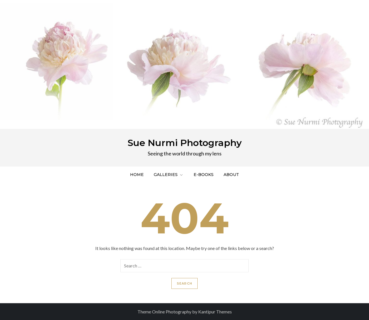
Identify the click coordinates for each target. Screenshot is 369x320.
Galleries (169, 174)
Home (137, 174)
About (231, 174)
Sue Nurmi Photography (184, 142)
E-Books (204, 174)
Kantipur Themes (215, 311)
